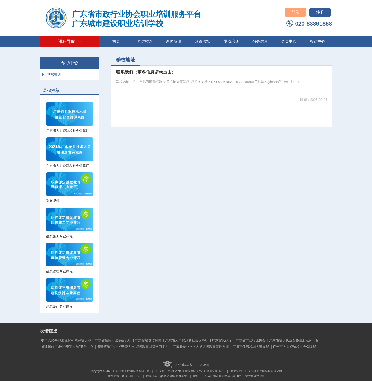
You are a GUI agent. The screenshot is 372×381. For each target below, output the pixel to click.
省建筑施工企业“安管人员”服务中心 (67, 347)
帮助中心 (317, 41)
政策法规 (202, 41)
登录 (295, 12)
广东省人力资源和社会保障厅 (186, 340)
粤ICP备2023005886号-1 (207, 371)
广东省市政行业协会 (250, 340)
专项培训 (231, 41)
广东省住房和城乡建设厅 (113, 340)
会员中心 (288, 41)
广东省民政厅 (222, 340)
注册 (320, 12)
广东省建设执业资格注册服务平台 (294, 340)
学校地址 (54, 75)
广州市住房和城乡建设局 (250, 347)
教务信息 (260, 41)
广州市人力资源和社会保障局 (294, 347)
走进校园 (145, 41)
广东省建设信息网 (148, 340)
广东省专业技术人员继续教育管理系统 (200, 347)
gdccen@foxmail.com (174, 376)
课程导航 (69, 41)
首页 (116, 41)
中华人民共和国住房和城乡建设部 (66, 340)
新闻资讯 (173, 41)
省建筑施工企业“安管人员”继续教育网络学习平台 (133, 347)
